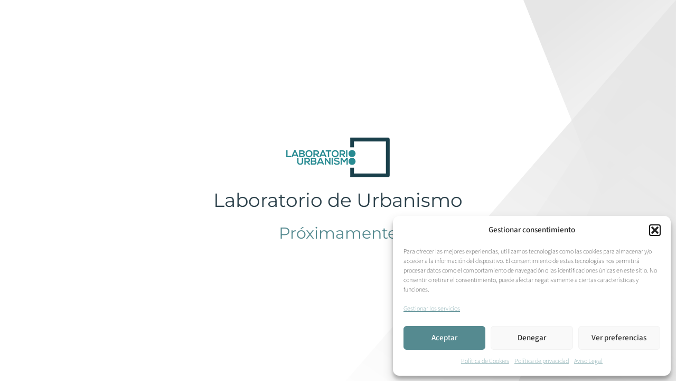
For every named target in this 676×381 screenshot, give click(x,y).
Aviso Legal (588, 361)
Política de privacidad (541, 361)
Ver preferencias (619, 337)
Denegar (532, 337)
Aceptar (444, 337)
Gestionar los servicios (431, 308)
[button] (655, 230)
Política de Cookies (485, 361)
